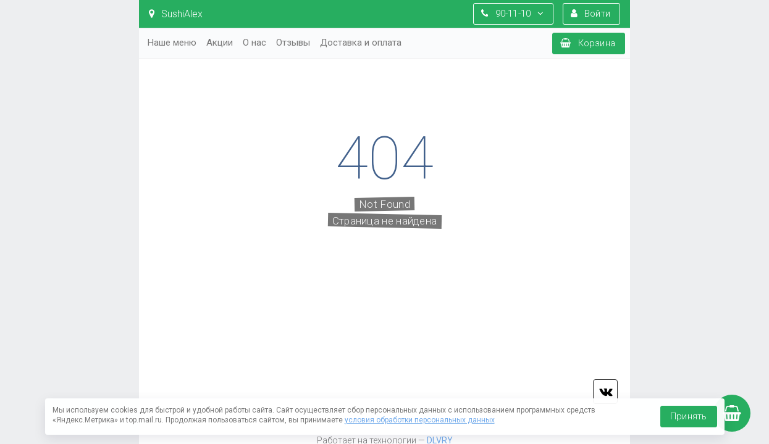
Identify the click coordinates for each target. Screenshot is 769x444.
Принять (688, 416)
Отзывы (293, 42)
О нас (254, 42)
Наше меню (172, 42)
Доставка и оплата (360, 42)
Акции (219, 42)
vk (605, 391)
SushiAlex (176, 14)
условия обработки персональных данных (420, 420)
